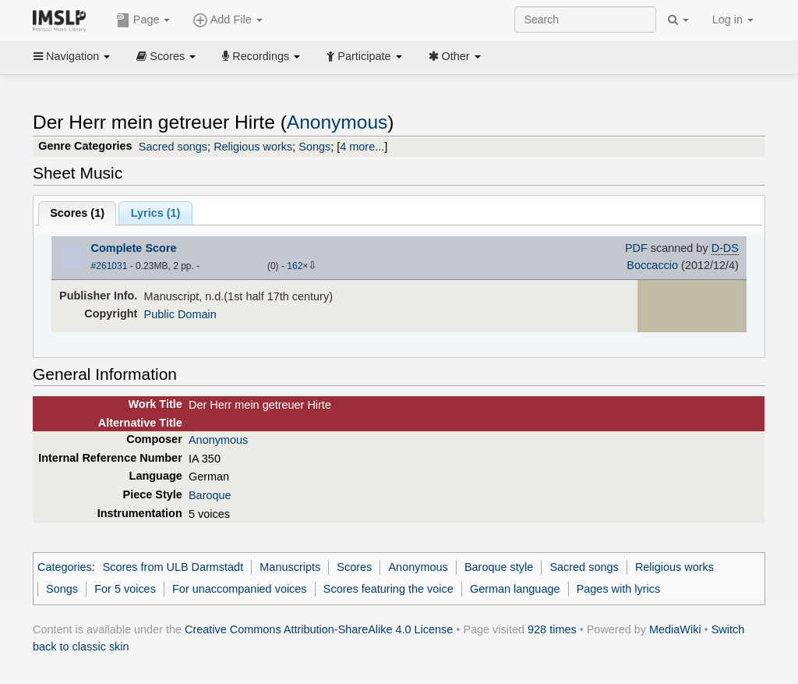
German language (515, 589)
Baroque (210, 495)
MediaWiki (675, 629)
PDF (636, 248)
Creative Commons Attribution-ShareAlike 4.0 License (319, 629)
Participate (364, 56)
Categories (64, 567)
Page (143, 20)
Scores (166, 56)
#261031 (109, 265)
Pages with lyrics (619, 589)
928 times (552, 629)
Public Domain (180, 314)
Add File (227, 20)
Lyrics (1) (156, 213)
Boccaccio (652, 265)
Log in (733, 19)
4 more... (362, 146)
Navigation (72, 56)
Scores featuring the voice (388, 589)
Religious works (253, 146)
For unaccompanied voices (239, 589)
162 (294, 265)
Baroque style (498, 567)
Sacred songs (173, 146)
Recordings (261, 56)
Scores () (77, 213)
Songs (314, 146)
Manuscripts (290, 567)
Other (455, 56)
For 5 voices (125, 589)
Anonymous (337, 122)
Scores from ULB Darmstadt (173, 567)
